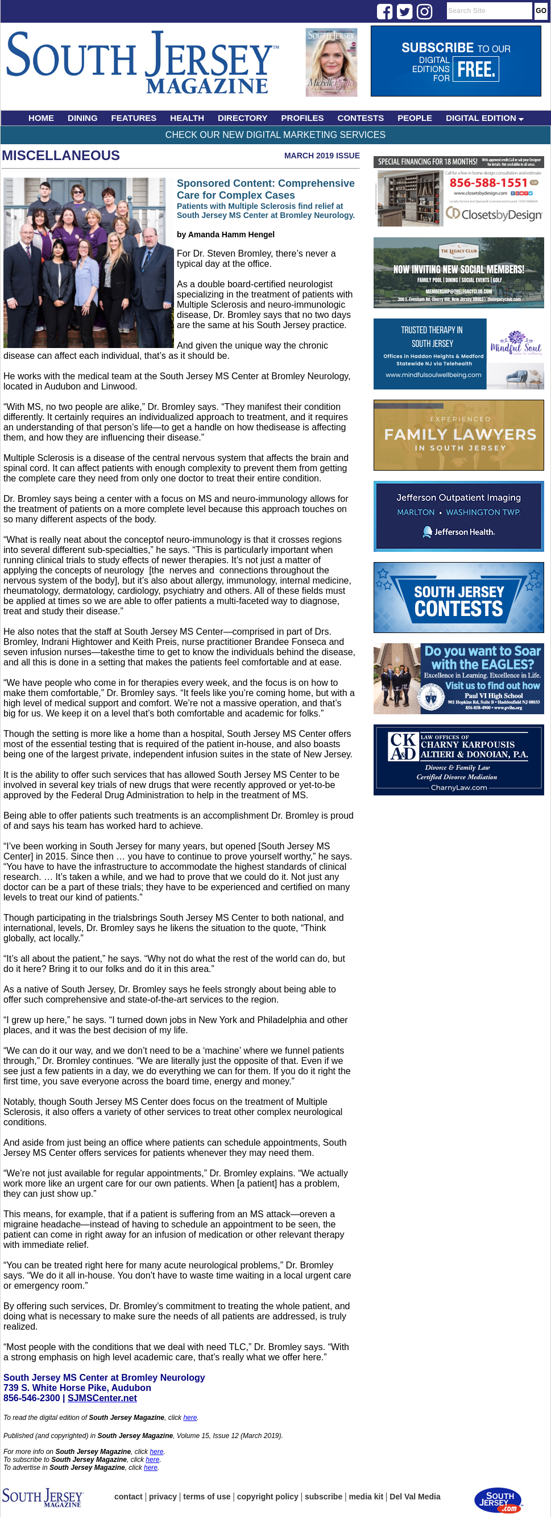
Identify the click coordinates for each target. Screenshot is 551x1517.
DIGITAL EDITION (485, 118)
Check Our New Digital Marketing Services (275, 135)
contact (128, 1496)
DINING (83, 118)
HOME (41, 118)
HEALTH (187, 118)
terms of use (206, 1496)
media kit (366, 1496)
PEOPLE (414, 118)
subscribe (323, 1496)
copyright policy (268, 1496)
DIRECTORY (243, 118)
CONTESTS (361, 118)
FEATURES (134, 118)
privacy (163, 1496)
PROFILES (302, 118)
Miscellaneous (61, 155)
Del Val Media (415, 1496)
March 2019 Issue (322, 155)
